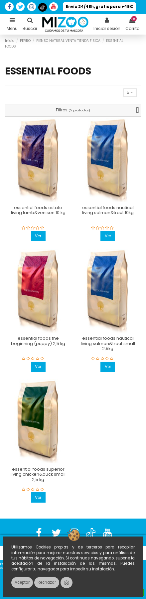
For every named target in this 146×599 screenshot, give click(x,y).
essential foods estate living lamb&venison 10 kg (38, 210)
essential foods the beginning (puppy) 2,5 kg (38, 341)
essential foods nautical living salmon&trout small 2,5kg (108, 343)
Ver (38, 236)
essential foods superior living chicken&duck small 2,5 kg (38, 474)
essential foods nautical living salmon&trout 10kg (108, 210)
